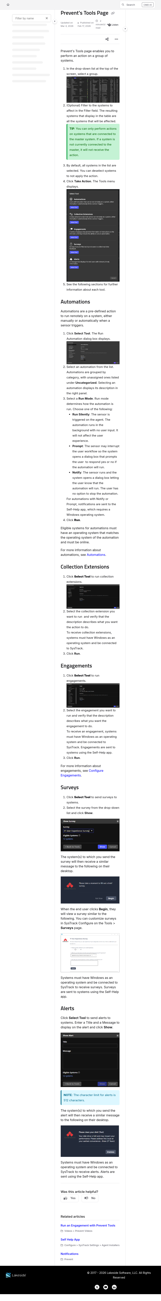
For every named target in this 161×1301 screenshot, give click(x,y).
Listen (113, 24)
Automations (96, 555)
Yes (70, 1198)
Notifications (69, 1254)
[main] (90, 638)
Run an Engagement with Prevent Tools (88, 1225)
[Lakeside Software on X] (96, 1286)
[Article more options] (116, 39)
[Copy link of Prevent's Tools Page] (113, 13)
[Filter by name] (31, 18)
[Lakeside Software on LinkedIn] (113, 1286)
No (90, 1198)
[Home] (8, 5)
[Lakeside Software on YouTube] (104, 1286)
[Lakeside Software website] (16, 1275)
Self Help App (70, 1239)
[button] (137, 5)
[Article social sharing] (107, 39)
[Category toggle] (54, 21)
